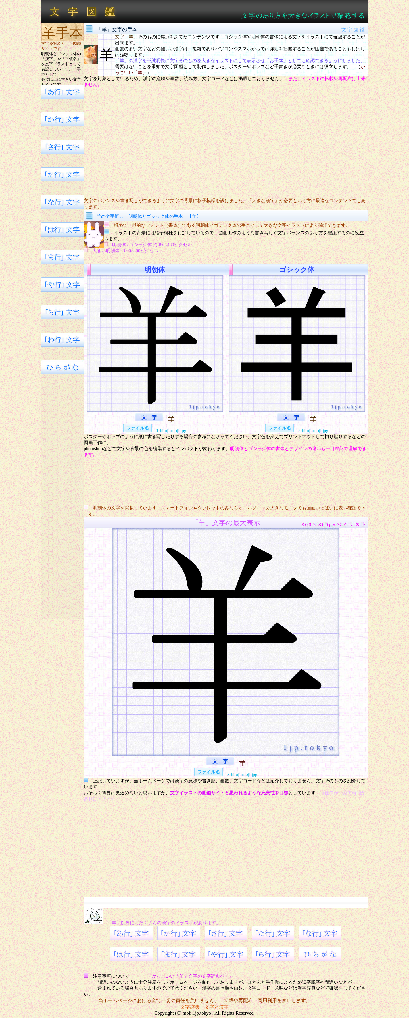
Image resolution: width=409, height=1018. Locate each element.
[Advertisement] (226, 143)
